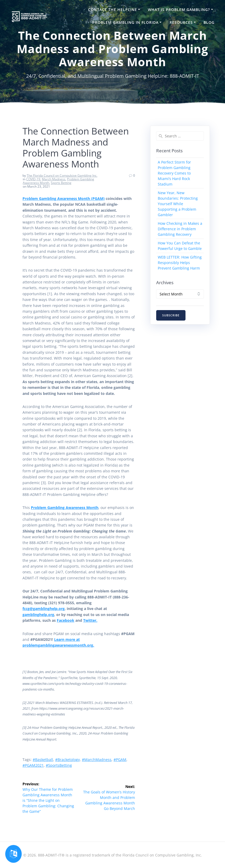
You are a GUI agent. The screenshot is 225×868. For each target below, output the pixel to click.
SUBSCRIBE (170, 315)
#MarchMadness (96, 759)
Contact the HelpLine (112, 9)
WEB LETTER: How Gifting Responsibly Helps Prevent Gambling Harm (180, 263)
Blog (209, 22)
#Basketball (43, 759)
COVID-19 (33, 179)
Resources (181, 22)
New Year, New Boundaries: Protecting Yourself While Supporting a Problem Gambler (178, 203)
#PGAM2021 (33, 765)
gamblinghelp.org (38, 614)
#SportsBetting (59, 765)
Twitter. (90, 620)
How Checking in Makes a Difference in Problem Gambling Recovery (180, 229)
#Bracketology (67, 759)
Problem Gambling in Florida (125, 22)
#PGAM (120, 759)
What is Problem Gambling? (179, 9)
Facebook (65, 620)
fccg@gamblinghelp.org (43, 608)
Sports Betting (61, 183)
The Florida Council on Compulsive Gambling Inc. (62, 175)
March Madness (53, 179)
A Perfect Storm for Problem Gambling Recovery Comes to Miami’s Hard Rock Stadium (174, 173)
